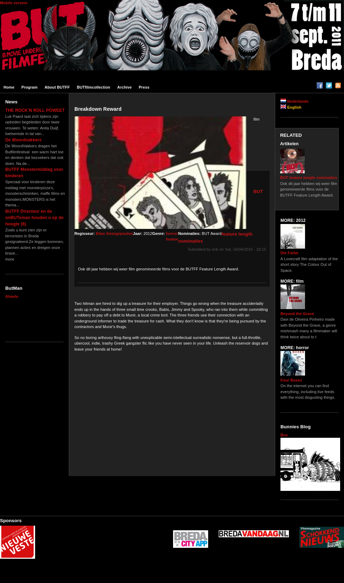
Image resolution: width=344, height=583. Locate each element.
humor (172, 239)
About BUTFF (57, 87)
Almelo (11, 296)
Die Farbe (289, 253)
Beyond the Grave (297, 314)
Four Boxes (291, 380)
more (9, 259)
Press (144, 87)
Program (29, 87)
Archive (124, 87)
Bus (284, 435)
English (291, 107)
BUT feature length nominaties (308, 177)
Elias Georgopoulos (114, 233)
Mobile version (13, 3)
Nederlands (294, 101)
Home (9, 87)
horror (172, 233)
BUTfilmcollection (93, 87)
